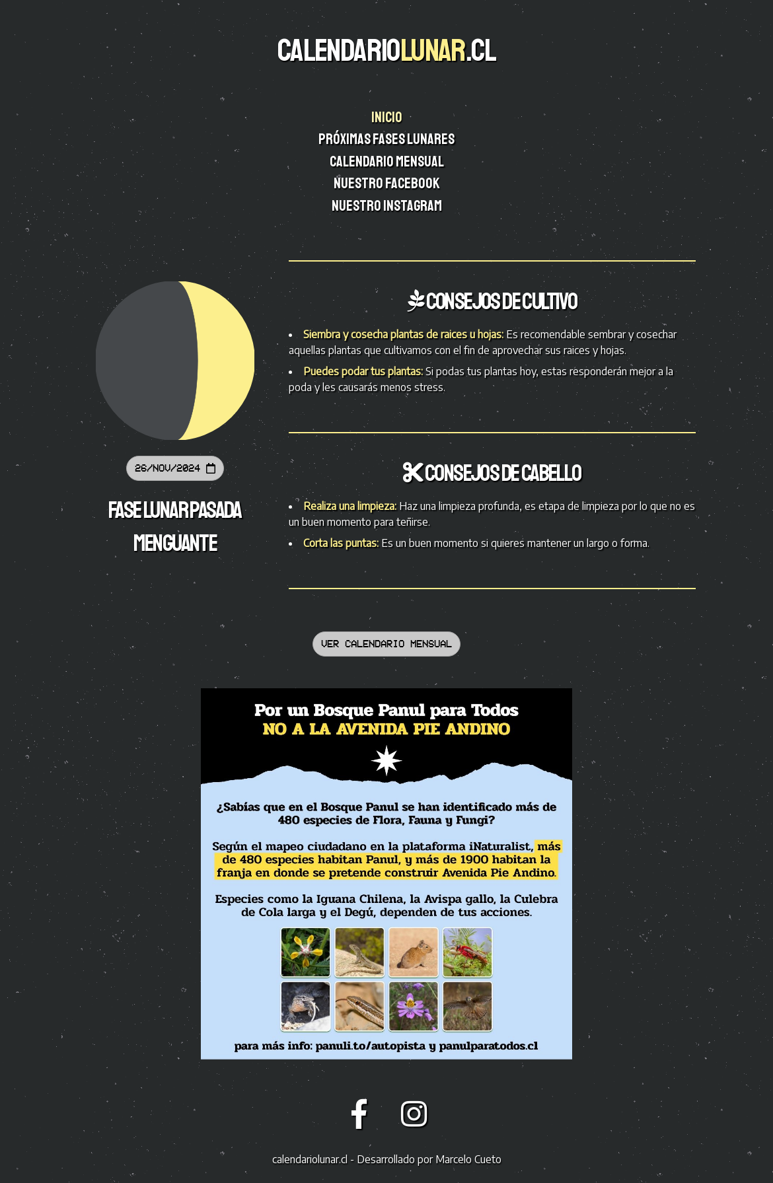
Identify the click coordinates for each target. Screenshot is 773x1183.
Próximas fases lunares (387, 139)
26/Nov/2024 (175, 468)
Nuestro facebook (388, 183)
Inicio (387, 117)
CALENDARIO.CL (386, 50)
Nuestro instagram (388, 206)
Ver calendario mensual (386, 643)
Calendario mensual (387, 162)
